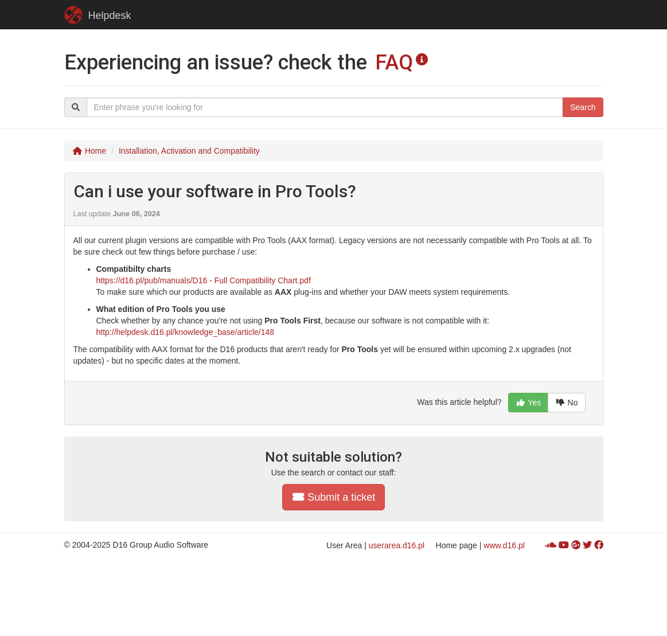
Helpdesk (97, 15)
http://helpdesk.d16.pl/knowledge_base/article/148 (185, 332)
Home (90, 150)
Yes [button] (528, 402)
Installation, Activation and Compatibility (189, 150)
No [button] (566, 402)
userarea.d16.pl (396, 545)
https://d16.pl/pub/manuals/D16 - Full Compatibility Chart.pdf (203, 280)
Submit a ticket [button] (334, 497)
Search (582, 107)
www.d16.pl (504, 545)
